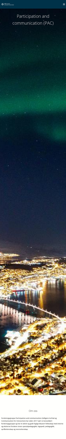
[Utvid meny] (64, 4)
